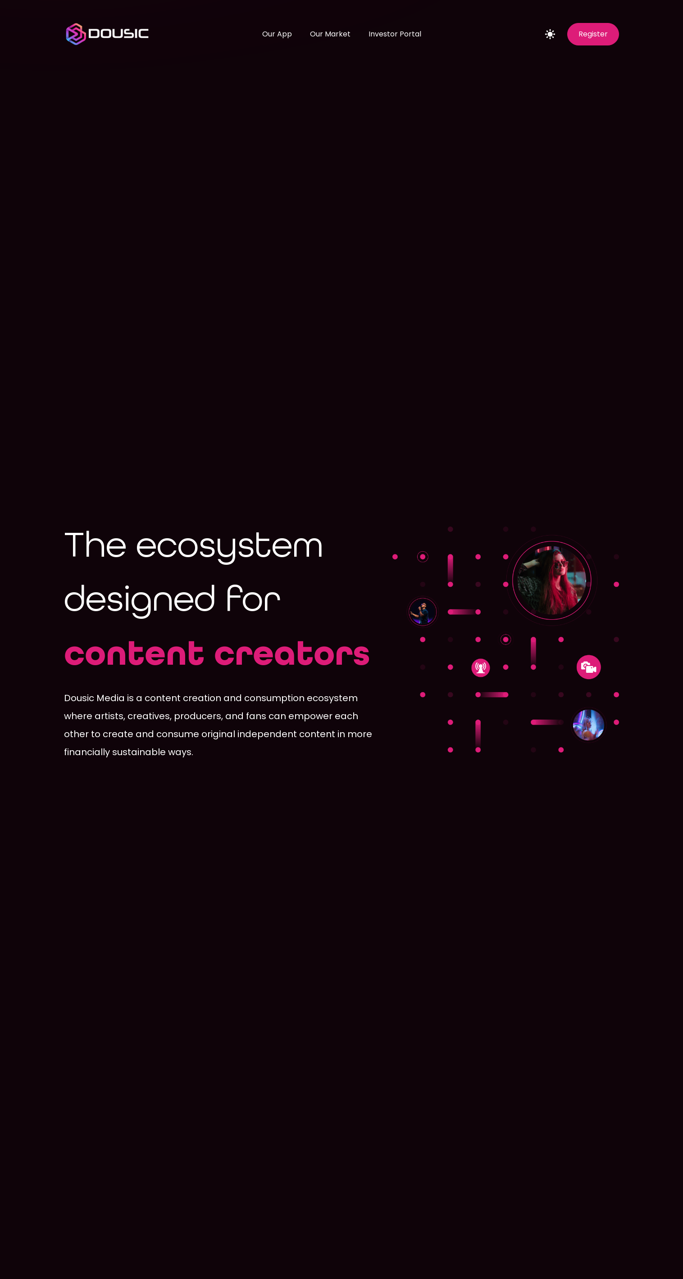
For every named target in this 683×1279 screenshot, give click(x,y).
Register (593, 34)
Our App (277, 34)
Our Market (330, 34)
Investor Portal (395, 34)
